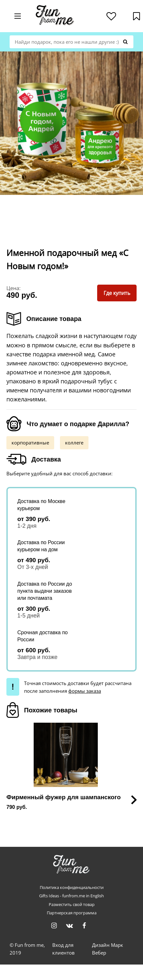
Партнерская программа (72, 913)
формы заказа (84, 691)
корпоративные (30, 442)
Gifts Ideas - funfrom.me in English (71, 896)
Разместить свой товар (72, 904)
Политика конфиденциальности (72, 887)
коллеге (74, 442)
